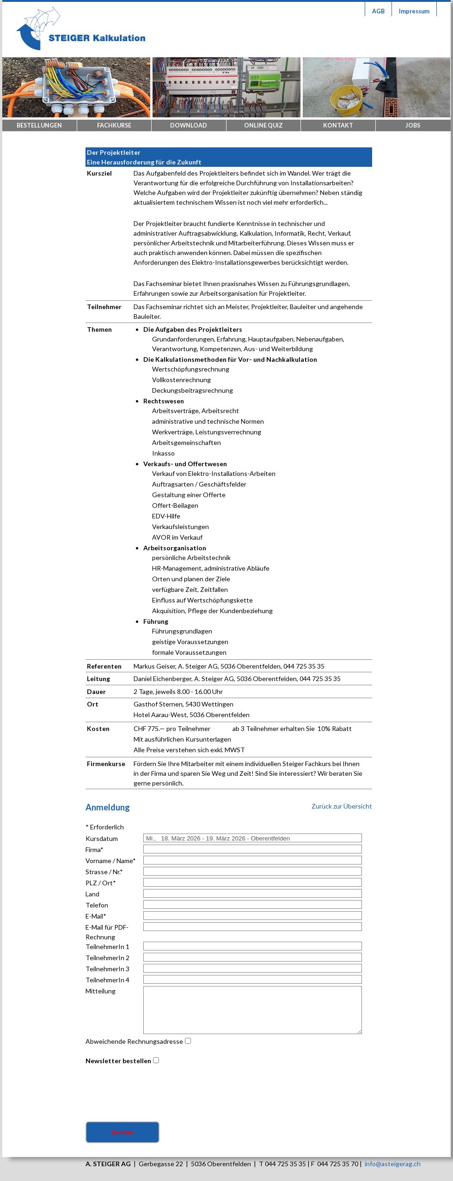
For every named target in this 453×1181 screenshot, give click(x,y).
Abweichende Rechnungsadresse (134, 1041)
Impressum (414, 11)
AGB (378, 11)
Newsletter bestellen (118, 1061)
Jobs (412, 125)
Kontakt (338, 125)
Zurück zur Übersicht (342, 806)
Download (188, 125)
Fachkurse (114, 125)
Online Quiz (263, 125)
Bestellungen (39, 125)
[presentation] (156, 1094)
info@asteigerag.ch (393, 1164)
